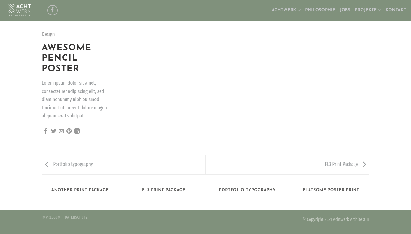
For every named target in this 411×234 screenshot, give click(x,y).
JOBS (345, 10)
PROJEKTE (368, 10)
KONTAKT (396, 10)
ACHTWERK (286, 10)
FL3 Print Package (345, 164)
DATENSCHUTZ (76, 217)
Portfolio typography (69, 164)
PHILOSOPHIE (320, 10)
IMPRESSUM (51, 217)
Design (48, 34)
